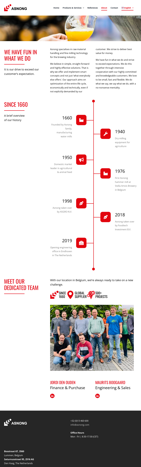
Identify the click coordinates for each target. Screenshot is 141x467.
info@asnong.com (79, 424)
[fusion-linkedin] (52, 396)
